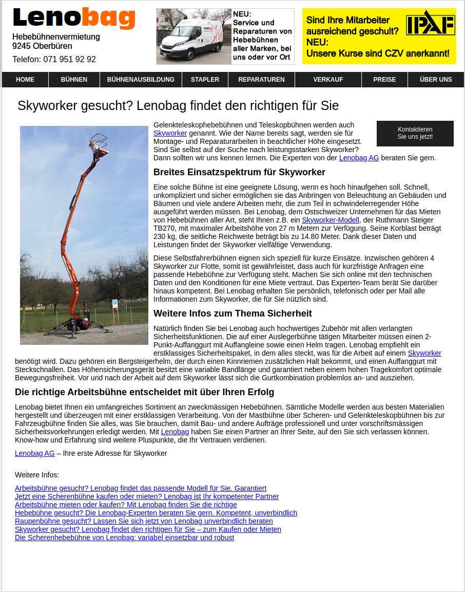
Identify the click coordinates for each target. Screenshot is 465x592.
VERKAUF (328, 79)
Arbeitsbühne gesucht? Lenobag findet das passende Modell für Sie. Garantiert (140, 488)
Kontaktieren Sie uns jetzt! (415, 133)
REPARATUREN (261, 79)
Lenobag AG (359, 158)
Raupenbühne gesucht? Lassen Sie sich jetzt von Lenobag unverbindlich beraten (144, 521)
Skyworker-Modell (330, 220)
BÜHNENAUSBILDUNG (141, 79)
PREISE (384, 79)
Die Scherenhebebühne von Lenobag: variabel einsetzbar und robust (124, 537)
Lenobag (175, 432)
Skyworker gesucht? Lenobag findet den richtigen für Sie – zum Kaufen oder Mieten (148, 529)
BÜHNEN (74, 79)
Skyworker (170, 133)
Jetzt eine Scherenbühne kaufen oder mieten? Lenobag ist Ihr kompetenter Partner (147, 496)
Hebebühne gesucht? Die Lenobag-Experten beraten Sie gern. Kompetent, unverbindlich (156, 513)
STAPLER (205, 79)
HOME (25, 79)
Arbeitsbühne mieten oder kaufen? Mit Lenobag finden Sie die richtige (126, 505)
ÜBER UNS (436, 79)
